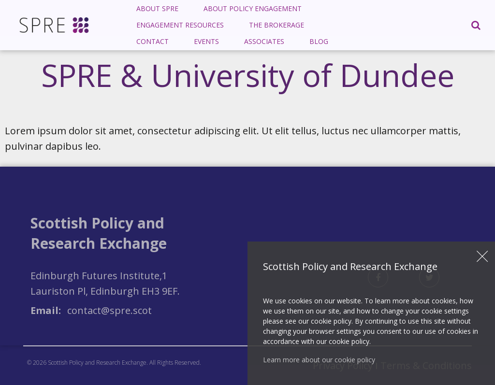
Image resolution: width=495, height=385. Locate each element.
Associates (264, 41)
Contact (152, 41)
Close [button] (482, 256)
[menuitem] (157, 8)
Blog (318, 41)
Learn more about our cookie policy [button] (319, 359)
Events (206, 41)
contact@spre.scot (109, 310)
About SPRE (157, 8)
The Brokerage (276, 24)
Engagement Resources (180, 24)
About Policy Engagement (253, 8)
